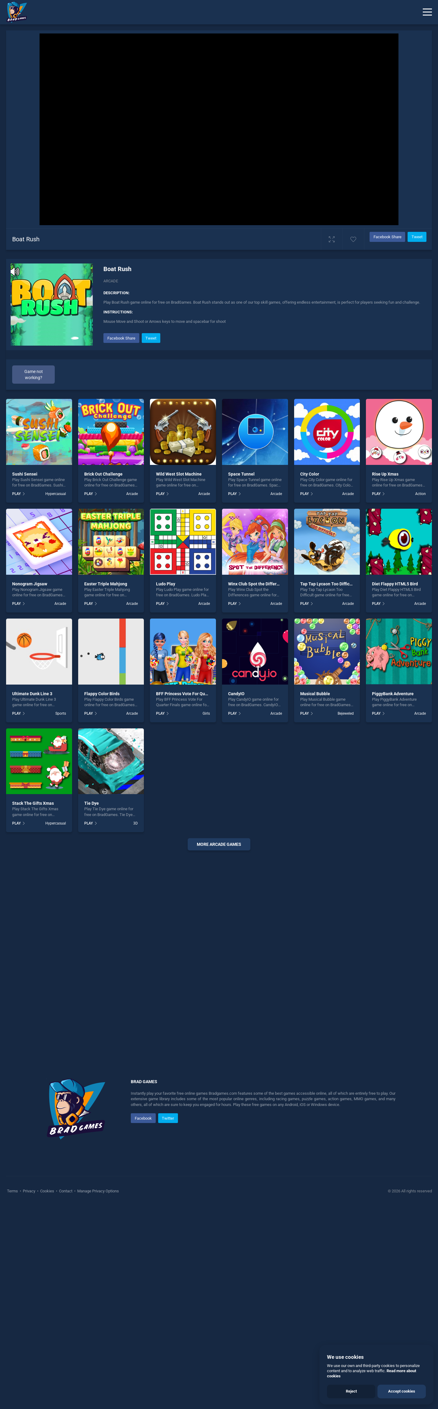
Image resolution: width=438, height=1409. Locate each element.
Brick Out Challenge (103, 474)
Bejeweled (346, 713)
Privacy (29, 1191)
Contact (65, 1191)
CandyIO (236, 693)
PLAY (16, 494)
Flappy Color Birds (102, 693)
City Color (309, 474)
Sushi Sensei (24, 474)
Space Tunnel (241, 474)
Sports (60, 713)
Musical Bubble (315, 693)
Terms (13, 1191)
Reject (351, 1391)
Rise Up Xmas (385, 474)
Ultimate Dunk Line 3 (32, 693)
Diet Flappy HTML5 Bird (395, 583)
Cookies (47, 1191)
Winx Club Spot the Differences (258, 583)
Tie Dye (91, 803)
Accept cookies (401, 1391)
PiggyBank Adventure (393, 693)
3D (135, 823)
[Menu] (427, 12)
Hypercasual (55, 494)
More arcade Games (219, 844)
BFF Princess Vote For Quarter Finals (191, 693)
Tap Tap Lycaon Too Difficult (327, 583)
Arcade (110, 281)
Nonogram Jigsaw (29, 583)
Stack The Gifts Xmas (33, 803)
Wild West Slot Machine (179, 474)
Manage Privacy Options (97, 1191)
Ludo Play (165, 583)
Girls (206, 713)
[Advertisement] (218, 947)
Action (420, 494)
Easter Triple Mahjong (105, 583)
